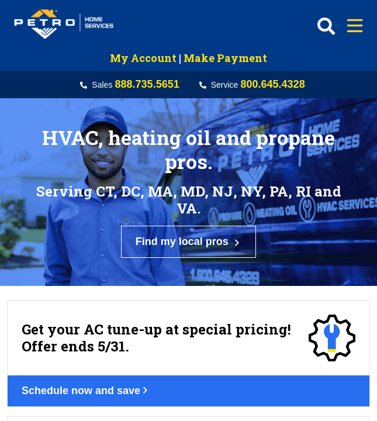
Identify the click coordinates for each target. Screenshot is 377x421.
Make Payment (225, 58)
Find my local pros (189, 214)
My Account (143, 58)
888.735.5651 (147, 84)
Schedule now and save (93, 321)
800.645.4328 (273, 84)
